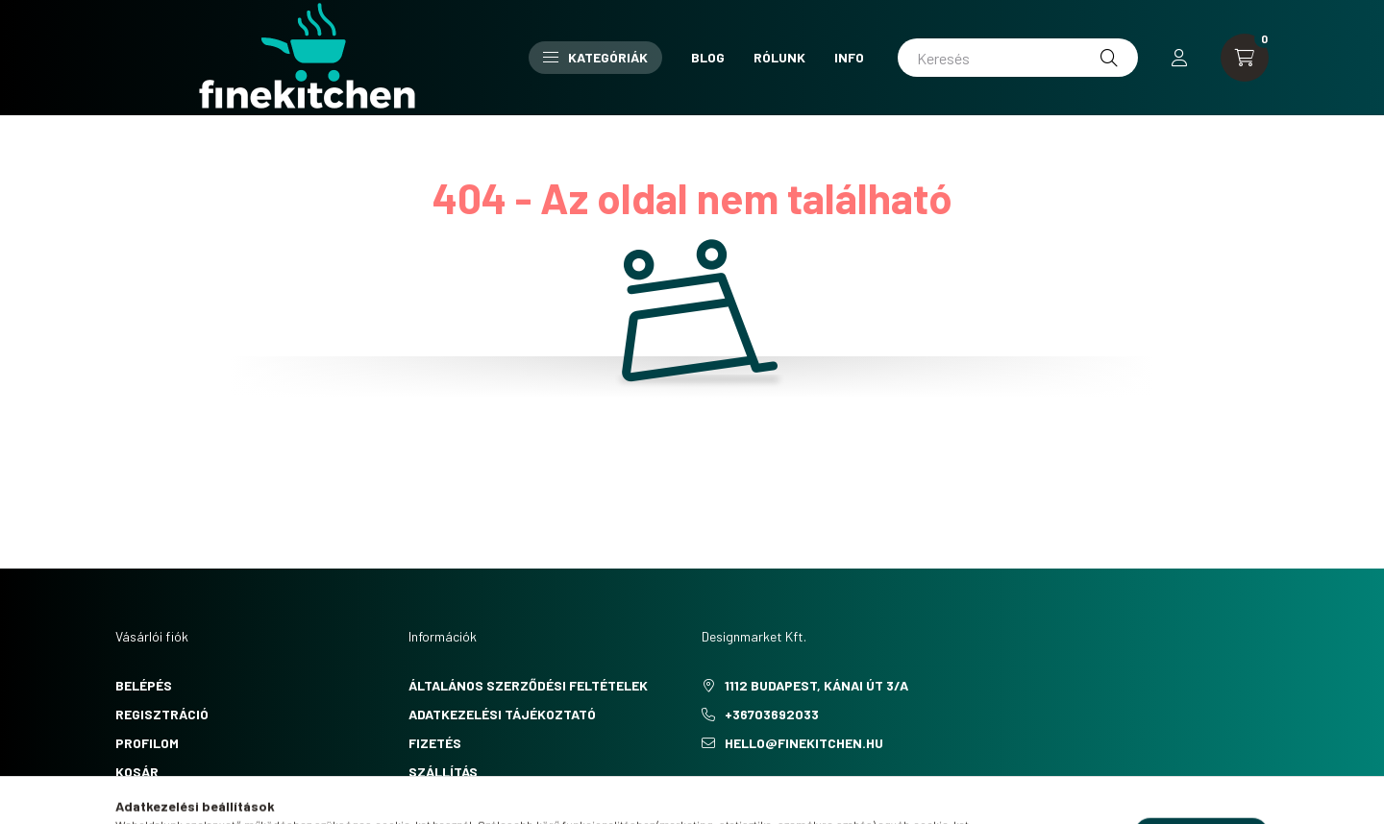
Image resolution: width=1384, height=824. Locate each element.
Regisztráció (162, 714)
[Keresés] (1018, 57)
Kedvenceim (155, 800)
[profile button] (1179, 58)
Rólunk (779, 57)
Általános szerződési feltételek (528, 685)
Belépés (143, 685)
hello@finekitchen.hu (804, 743)
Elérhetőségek (461, 800)
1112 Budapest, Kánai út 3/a (816, 685)
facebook (705, 791)
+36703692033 (772, 714)
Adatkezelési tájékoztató (502, 714)
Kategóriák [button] (595, 57)
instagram (782, 791)
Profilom (147, 743)
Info (849, 57)
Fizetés (434, 743)
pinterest (744, 791)
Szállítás (443, 771)
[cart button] (1245, 58)
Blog (708, 57)
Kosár (137, 771)
